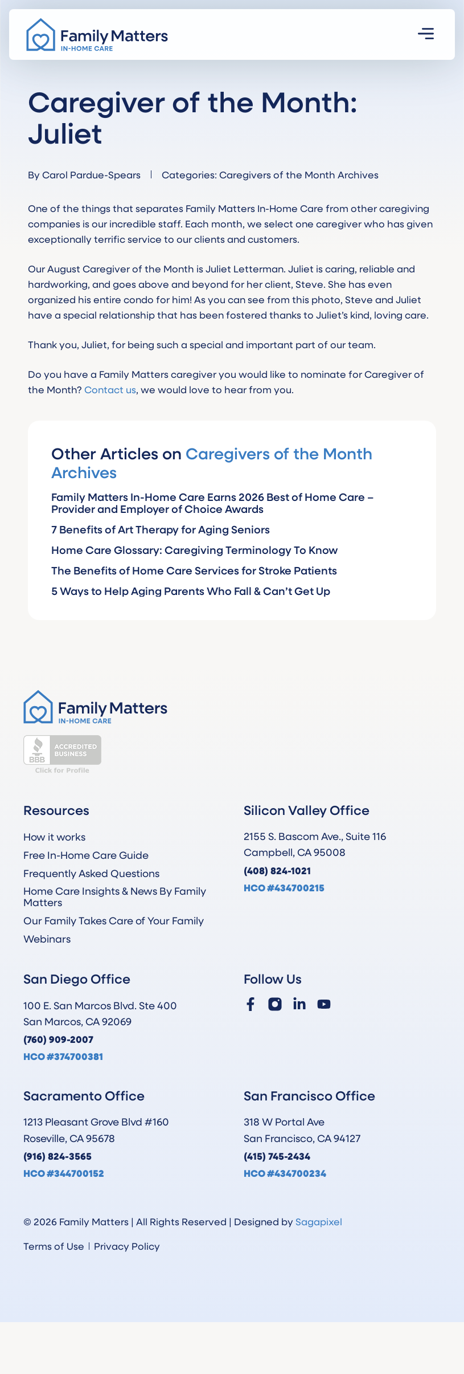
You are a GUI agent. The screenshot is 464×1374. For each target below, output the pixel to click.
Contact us (110, 389)
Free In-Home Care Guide (86, 855)
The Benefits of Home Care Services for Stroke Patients (194, 570)
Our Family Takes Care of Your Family (113, 920)
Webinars (47, 938)
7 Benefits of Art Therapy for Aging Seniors (160, 529)
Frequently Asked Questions (91, 873)
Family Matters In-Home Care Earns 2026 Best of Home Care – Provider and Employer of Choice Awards (212, 503)
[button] (426, 34)
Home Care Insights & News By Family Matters (114, 896)
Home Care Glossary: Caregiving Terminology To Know (194, 550)
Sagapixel (318, 1221)
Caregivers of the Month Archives (299, 174)
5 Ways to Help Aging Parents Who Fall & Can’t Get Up (190, 591)
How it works (54, 836)
